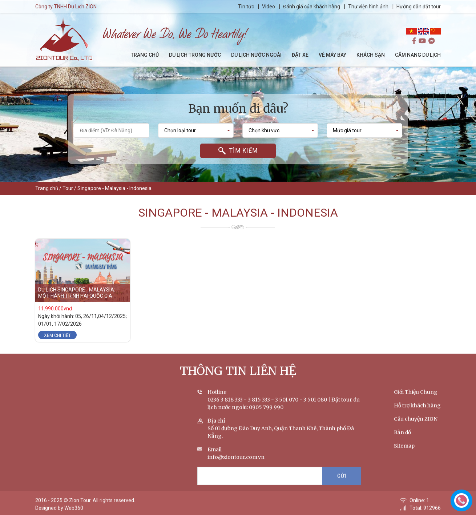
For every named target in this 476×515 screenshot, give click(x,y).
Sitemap (404, 452)
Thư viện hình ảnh (368, 6)
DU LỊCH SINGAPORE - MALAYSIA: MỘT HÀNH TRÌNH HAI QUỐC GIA (76, 293)
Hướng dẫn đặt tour (418, 6)
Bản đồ (402, 439)
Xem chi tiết (57, 335)
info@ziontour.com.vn (236, 463)
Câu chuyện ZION (415, 425)
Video (268, 6)
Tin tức (246, 6)
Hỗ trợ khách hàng (417, 412)
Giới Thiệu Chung (415, 398)
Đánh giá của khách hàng (311, 6)
